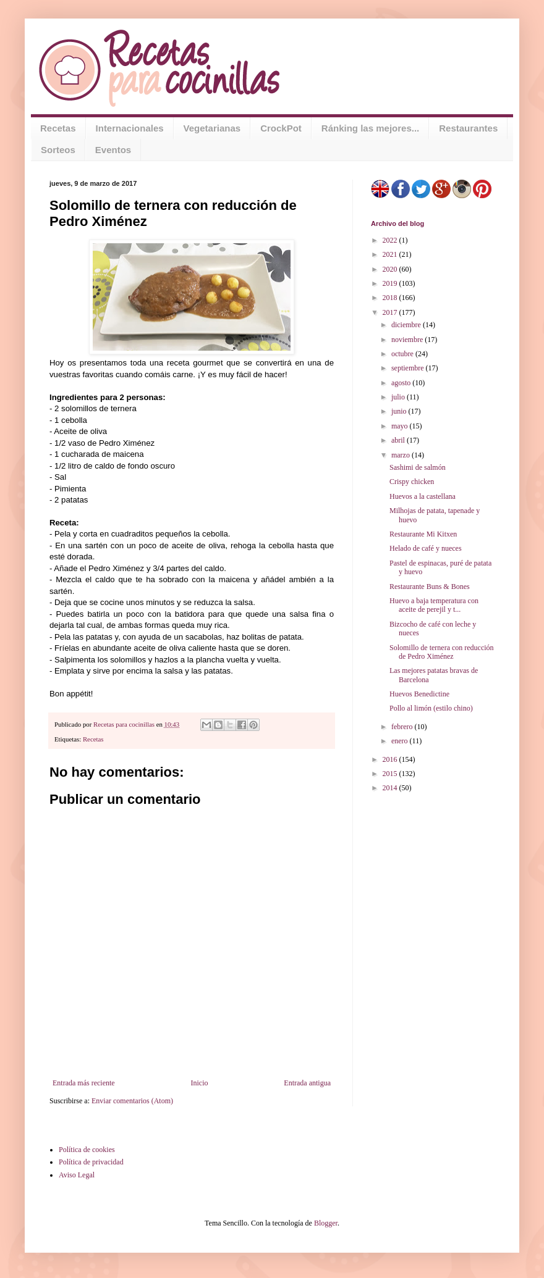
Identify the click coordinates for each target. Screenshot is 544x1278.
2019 (391, 283)
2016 (391, 759)
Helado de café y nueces (425, 548)
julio (399, 397)
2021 (391, 254)
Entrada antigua (307, 1083)
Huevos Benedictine (419, 694)
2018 (391, 297)
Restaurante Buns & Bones (429, 586)
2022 (391, 240)
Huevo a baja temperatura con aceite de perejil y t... (433, 605)
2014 (391, 787)
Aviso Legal (77, 1175)
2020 (391, 269)
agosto (401, 382)
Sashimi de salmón (417, 467)
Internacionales (130, 128)
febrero (403, 726)
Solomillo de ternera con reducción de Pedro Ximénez (441, 652)
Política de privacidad (91, 1162)
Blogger (326, 1223)
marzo (401, 455)
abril (399, 440)
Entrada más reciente (84, 1083)
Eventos (113, 149)
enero (400, 741)
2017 (391, 312)
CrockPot (281, 128)
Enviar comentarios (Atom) (132, 1100)
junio (400, 411)
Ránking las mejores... (370, 128)
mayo (400, 426)
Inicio (199, 1083)
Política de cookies (87, 1149)
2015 (391, 773)
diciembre (407, 324)
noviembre (408, 339)
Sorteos (58, 149)
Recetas (58, 128)
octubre (403, 353)
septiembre (408, 368)
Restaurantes (468, 128)
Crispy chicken (411, 481)
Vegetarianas (212, 128)
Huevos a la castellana (422, 496)
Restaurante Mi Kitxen (423, 534)
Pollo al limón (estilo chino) (431, 708)
